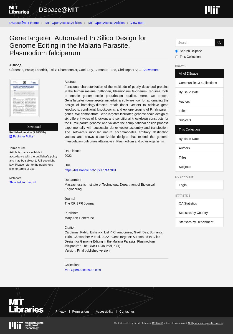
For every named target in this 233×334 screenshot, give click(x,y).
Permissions (80, 311)
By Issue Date (189, 92)
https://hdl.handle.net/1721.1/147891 (90, 170)
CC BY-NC (157, 323)
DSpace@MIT (58, 9)
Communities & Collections (198, 83)
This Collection (188, 56)
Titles (182, 111)
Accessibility (104, 311)
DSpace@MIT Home (24, 23)
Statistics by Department (196, 222)
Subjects (185, 120)
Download (33, 127)
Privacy (61, 311)
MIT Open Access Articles (64, 23)
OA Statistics (188, 203)
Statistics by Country (193, 213)
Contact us (127, 311)
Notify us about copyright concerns (205, 323)
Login (183, 185)
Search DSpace (188, 51)
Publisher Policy (21, 136)
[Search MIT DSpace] (195, 42)
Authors (184, 101)
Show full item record (22, 182)
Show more (151, 70)
